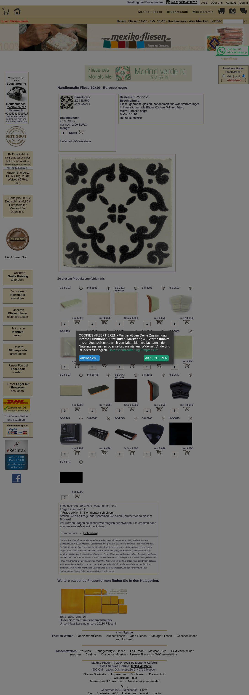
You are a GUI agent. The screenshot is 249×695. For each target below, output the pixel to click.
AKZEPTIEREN (156, 358)
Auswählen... (89, 358)
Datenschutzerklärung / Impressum (133, 350)
